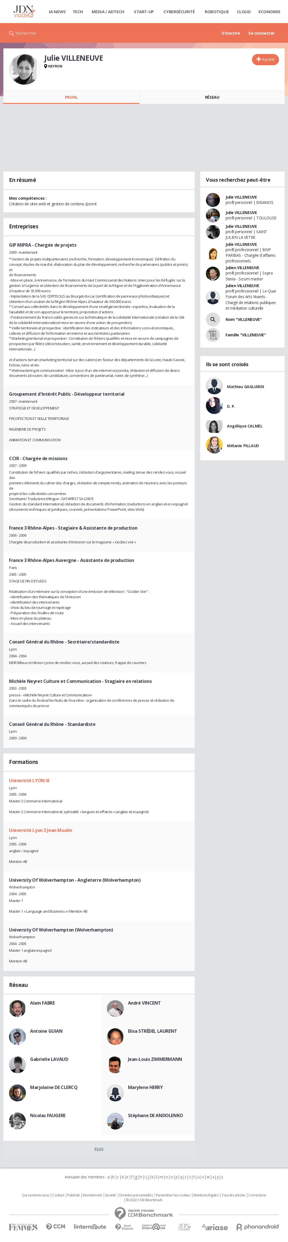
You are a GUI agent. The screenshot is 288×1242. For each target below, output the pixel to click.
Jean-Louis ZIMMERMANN (155, 1059)
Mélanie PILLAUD (243, 445)
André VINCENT (144, 1003)
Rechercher (26, 33)
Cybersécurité (179, 11)
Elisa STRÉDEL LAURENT (152, 1031)
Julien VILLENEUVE (242, 267)
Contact (58, 1195)
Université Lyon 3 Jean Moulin (40, 830)
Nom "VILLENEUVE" (244, 319)
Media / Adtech (108, 11)
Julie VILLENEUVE (241, 197)
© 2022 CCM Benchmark (144, 1200)
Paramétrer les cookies (173, 1195)
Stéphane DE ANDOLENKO (155, 1115)
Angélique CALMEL (244, 426)
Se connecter (261, 33)
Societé (110, 1195)
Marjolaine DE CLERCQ (54, 1087)
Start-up (144, 11)
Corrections (257, 1195)
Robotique (217, 11)
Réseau (212, 97)
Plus (98, 1148)
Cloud (244, 11)
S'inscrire (231, 33)
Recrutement (92, 1195)
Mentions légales (206, 1195)
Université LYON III (29, 780)
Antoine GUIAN (46, 1031)
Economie (269, 11)
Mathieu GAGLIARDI (245, 386)
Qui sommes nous (35, 1195)
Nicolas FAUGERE (48, 1115)
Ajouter (268, 59)
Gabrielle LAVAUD (49, 1059)
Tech (78, 11)
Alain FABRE (42, 1003)
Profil (71, 97)
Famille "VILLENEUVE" (246, 335)
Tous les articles (233, 1195)
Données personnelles (136, 1195)
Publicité (73, 1195)
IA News (57, 11)
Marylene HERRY (145, 1087)
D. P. (231, 406)
